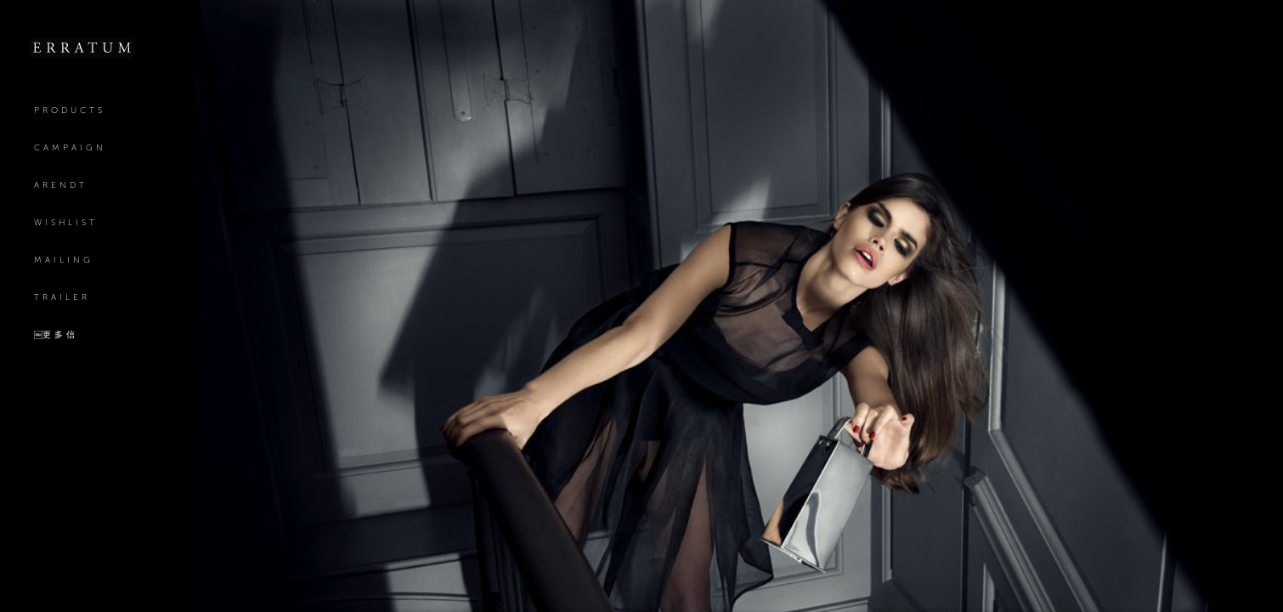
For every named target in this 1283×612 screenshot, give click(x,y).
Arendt (61, 185)
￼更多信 (56, 334)
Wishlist (66, 222)
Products (69, 110)
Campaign (70, 147)
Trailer (62, 297)
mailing (63, 259)
